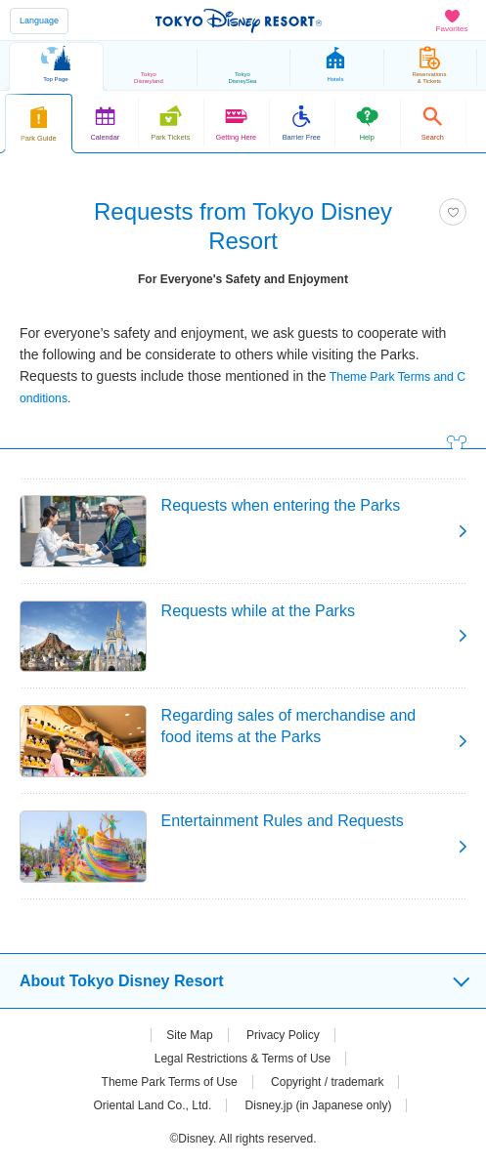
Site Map (189, 1035)
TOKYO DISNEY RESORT (238, 20)
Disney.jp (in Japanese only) (318, 1105)
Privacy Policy (283, 1035)
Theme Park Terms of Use (170, 1082)
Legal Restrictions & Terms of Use (243, 1058)
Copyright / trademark (327, 1082)
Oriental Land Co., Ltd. (153, 1105)
